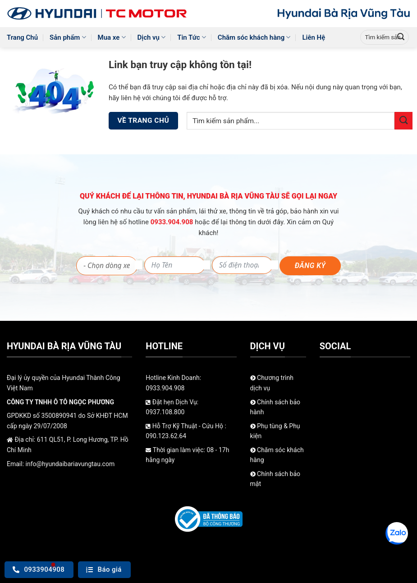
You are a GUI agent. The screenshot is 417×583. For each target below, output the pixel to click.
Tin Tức (191, 37)
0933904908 (38, 569)
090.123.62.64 (166, 436)
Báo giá (104, 569)
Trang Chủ (22, 37)
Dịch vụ (151, 37)
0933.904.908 (173, 222)
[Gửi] (400, 37)
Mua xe (112, 37)
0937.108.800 (165, 412)
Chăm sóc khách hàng (254, 37)
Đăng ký (310, 265)
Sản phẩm (68, 37)
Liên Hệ (313, 37)
